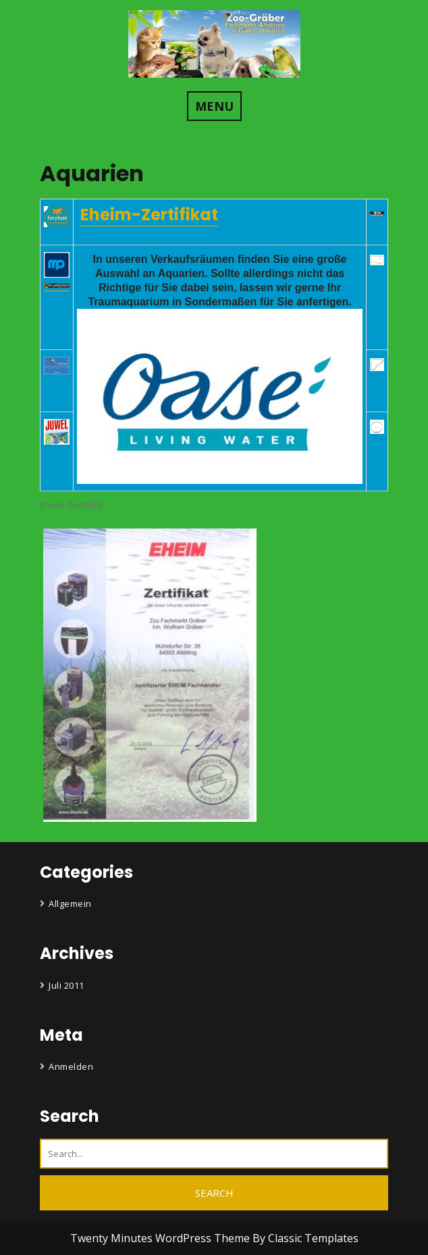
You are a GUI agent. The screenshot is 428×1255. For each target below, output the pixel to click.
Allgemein (70, 903)
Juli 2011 (66, 985)
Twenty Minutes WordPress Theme (161, 1238)
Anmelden (71, 1066)
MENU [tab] (214, 106)
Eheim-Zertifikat (149, 214)
